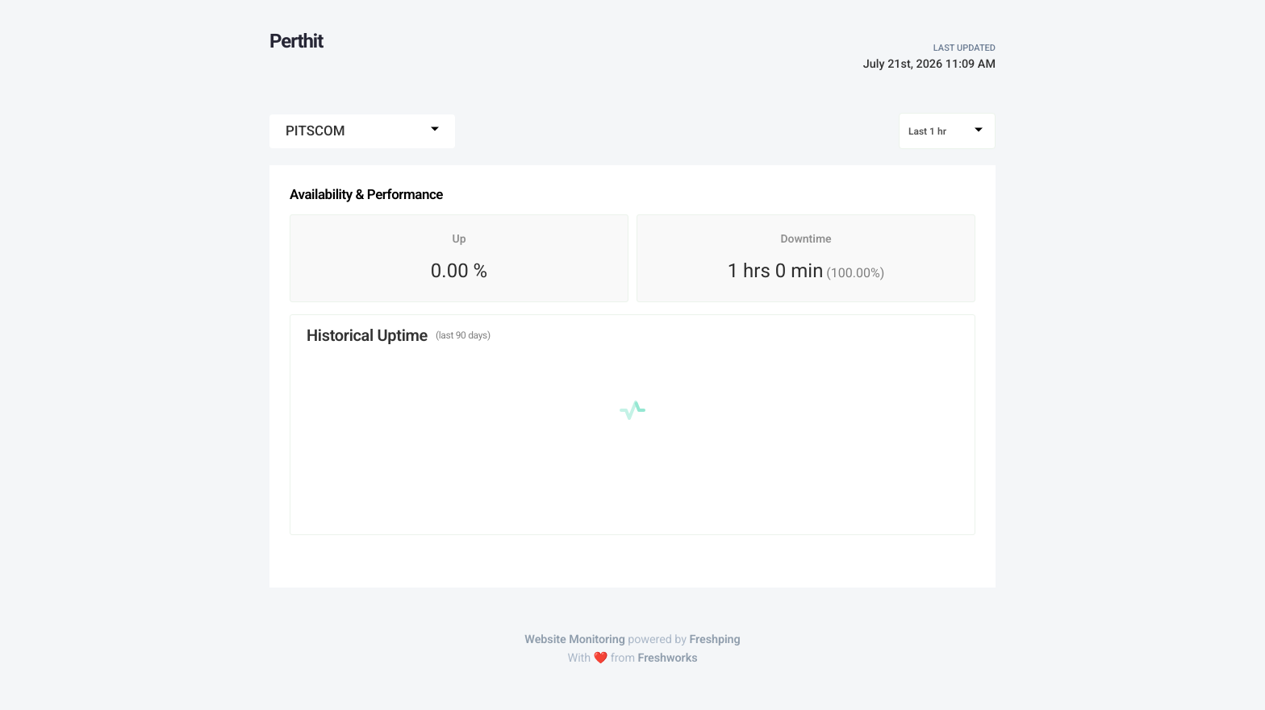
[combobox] (362, 131)
